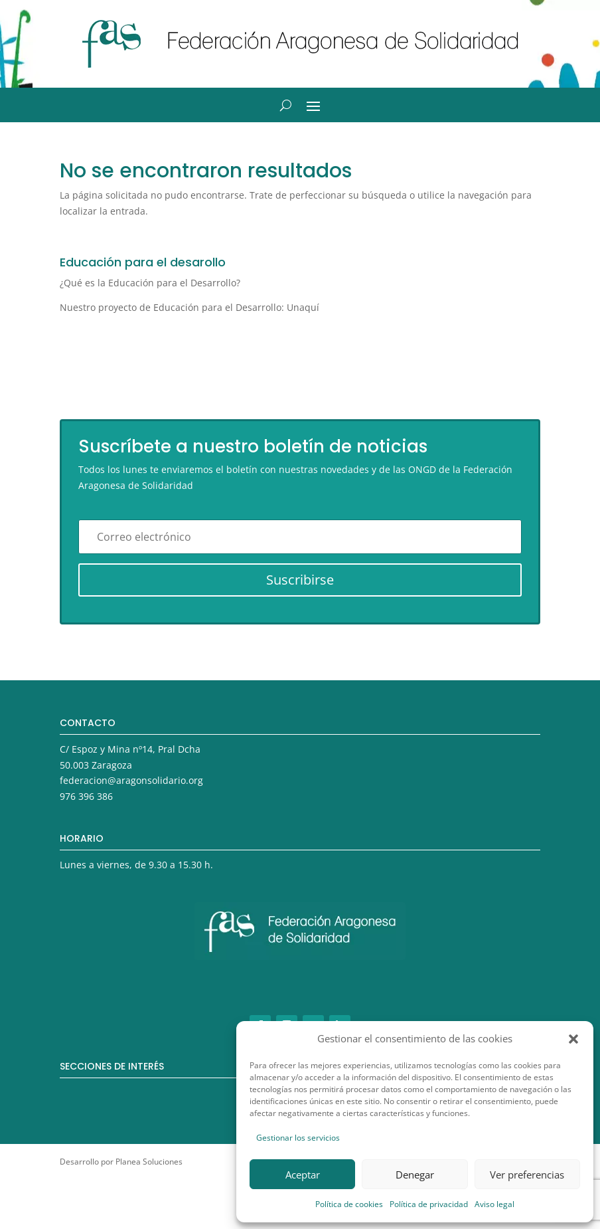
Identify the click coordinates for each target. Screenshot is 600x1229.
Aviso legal (494, 1204)
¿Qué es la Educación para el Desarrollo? (150, 282)
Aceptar (302, 1174)
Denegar (415, 1174)
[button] (573, 1039)
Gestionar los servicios (298, 1137)
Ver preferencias (527, 1174)
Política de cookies (349, 1204)
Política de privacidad (429, 1204)
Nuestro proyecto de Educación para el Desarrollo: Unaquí (189, 307)
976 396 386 (86, 796)
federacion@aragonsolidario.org (131, 780)
